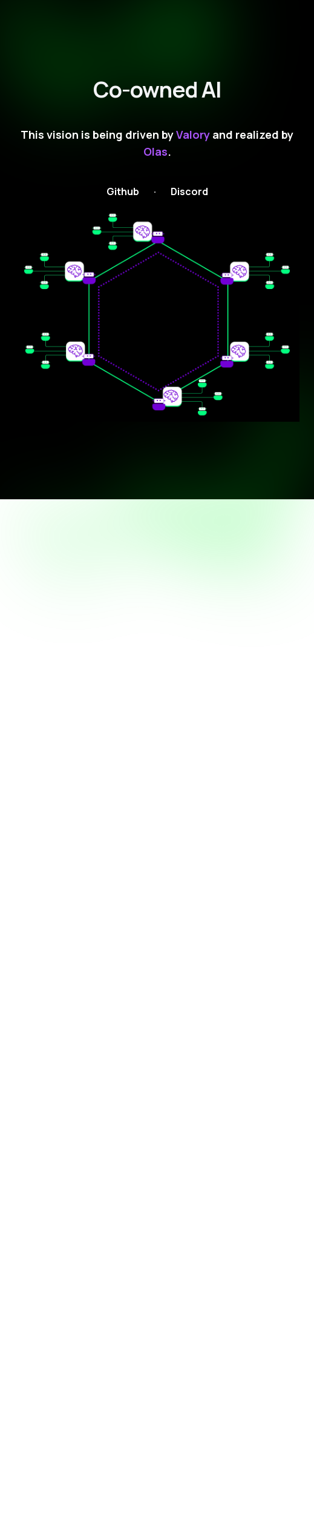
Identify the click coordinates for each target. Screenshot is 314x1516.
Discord (189, 191)
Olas (155, 151)
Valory (193, 134)
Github (122, 191)
